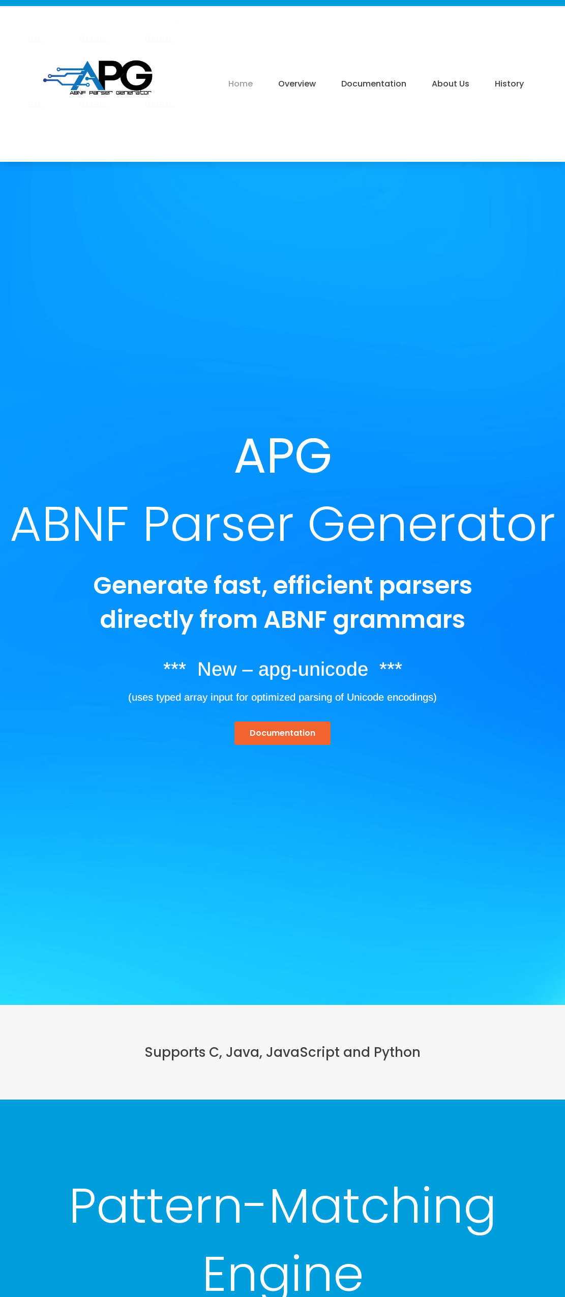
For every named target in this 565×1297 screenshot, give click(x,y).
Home (240, 84)
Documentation (373, 84)
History (509, 84)
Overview (297, 84)
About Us (450, 84)
